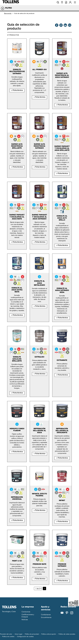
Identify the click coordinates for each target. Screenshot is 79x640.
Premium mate (39, 564)
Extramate (62, 360)
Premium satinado (62, 565)
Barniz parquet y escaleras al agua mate (16, 217)
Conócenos (26, 612)
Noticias (25, 619)
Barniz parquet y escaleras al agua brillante (62, 148)
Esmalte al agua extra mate (17, 290)
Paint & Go (17, 561)
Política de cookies (8, 636)
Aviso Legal (18, 634)
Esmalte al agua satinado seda (62, 290)
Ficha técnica (18, 90)
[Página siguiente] (44, 588)
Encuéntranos (46, 617)
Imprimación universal (17, 498)
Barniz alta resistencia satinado (39, 146)
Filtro (8, 8)
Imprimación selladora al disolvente (62, 431)
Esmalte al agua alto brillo (62, 218)
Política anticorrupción (48, 634)
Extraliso (39, 357)
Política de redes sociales (67, 634)
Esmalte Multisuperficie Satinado (17, 72)
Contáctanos (46, 614)
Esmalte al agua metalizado (39, 283)
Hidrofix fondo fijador (17, 430)
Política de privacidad (32, 634)
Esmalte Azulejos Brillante (17, 359)
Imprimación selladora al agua (39, 431)
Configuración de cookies (25, 636)
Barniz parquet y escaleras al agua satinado (39, 217)
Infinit (62, 501)
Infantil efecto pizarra (39, 495)
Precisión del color (6, 634)
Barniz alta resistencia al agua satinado (62, 75)
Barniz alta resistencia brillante (17, 146)
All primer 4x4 (39, 70)
